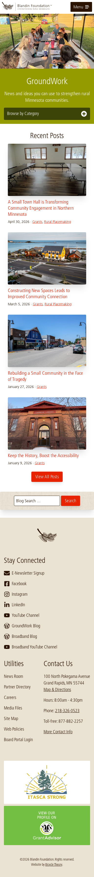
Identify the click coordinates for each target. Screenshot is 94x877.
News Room (13, 676)
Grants (37, 221)
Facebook (15, 584)
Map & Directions (57, 689)
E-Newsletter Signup (24, 573)
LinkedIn (14, 605)
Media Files (13, 708)
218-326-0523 (67, 710)
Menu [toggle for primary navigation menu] (81, 6)
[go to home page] (47, 7)
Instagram (15, 594)
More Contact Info (58, 732)
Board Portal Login (18, 739)
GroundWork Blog (22, 626)
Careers (10, 697)
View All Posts (47, 476)
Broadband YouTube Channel (30, 647)
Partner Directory (17, 687)
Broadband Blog (20, 636)
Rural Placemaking (57, 221)
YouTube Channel (21, 615)
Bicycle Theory (53, 864)
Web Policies (14, 729)
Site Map (11, 718)
